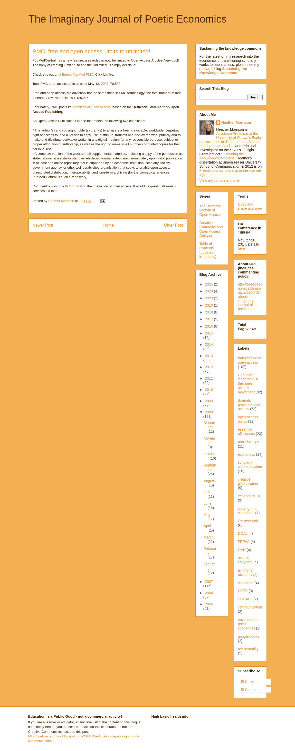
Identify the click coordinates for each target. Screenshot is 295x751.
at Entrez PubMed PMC (75, 74)
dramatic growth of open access (250, 404)
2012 (209, 367)
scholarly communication (250, 464)
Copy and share (250, 206)
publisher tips (248, 442)
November (209, 440)
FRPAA (244, 542)
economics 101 (250, 496)
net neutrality (248, 649)
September (210, 467)
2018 (209, 312)
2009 (209, 401)
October (209, 456)
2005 (209, 604)
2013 (209, 356)
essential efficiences (246, 431)
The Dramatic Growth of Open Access (210, 210)
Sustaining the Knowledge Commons (221, 156)
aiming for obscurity (246, 572)
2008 (209, 412)
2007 (209, 582)
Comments (252, 690)
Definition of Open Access (91, 107)
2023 (209, 291)
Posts (247, 682)
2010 (209, 390)
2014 (209, 344)
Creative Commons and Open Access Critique (211, 229)
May (207, 515)
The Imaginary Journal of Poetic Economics (127, 19)
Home (108, 225)
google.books (248, 636)
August (209, 481)
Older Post (173, 225)
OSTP (243, 591)
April (207, 526)
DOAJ (243, 533)
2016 (209, 326)
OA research (248, 521)
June (207, 503)
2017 (209, 319)
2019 (209, 305)
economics (246, 454)
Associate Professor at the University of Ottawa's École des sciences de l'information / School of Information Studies (230, 139)
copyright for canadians (248, 510)
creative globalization (248, 481)
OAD (242, 550)
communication (250, 607)
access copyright (245, 560)
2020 (209, 298)
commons (246, 583)
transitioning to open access (249, 360)
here (241, 248)
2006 (209, 593)
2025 (209, 284)
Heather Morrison (236, 122)
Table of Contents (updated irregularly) (207, 250)
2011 (209, 378)
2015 (209, 333)
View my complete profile (219, 180)
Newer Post (43, 225)
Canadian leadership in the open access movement (248, 383)
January (209, 566)
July (207, 492)
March (209, 537)
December (209, 425)
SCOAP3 (245, 599)
